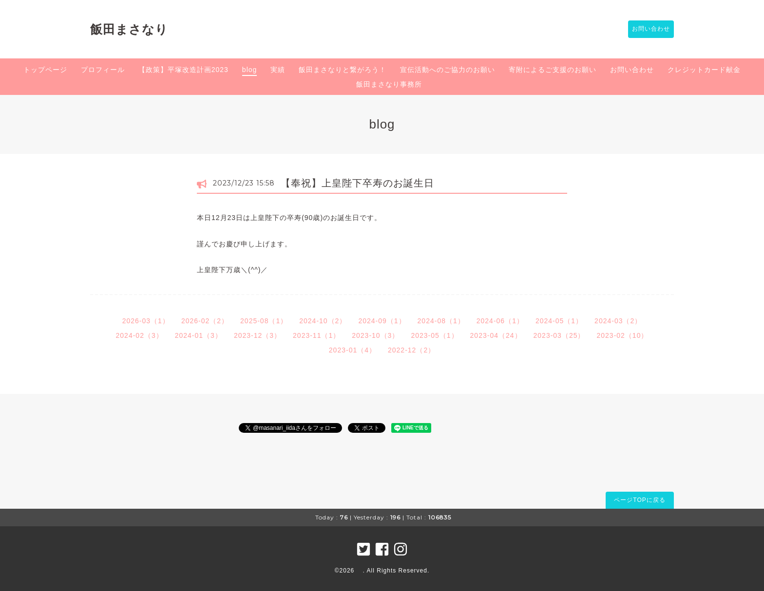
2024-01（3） (198, 335)
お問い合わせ (646, 29)
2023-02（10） (622, 335)
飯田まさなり (129, 29)
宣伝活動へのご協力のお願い (447, 70)
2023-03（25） (559, 335)
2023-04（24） (496, 335)
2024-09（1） (381, 321)
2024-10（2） (322, 321)
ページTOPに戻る (639, 500)
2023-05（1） (434, 335)
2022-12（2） (411, 350)
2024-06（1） (500, 321)
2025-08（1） (263, 321)
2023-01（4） (352, 350)
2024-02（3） (139, 335)
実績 (277, 70)
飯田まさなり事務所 (389, 84)
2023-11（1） (316, 335)
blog (249, 70)
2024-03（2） (618, 321)
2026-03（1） (146, 321)
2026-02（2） (205, 321)
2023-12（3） (257, 335)
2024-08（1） (441, 321)
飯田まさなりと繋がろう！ (342, 70)
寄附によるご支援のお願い (552, 70)
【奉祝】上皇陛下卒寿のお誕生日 (357, 183)
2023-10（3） (375, 335)
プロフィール (103, 70)
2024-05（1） (559, 321)
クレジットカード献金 (704, 70)
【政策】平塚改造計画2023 (183, 70)
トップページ (45, 70)
